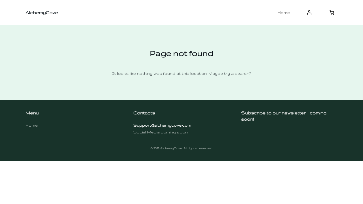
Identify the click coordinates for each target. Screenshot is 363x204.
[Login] (309, 12)
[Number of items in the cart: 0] (331, 12)
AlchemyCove (42, 12)
